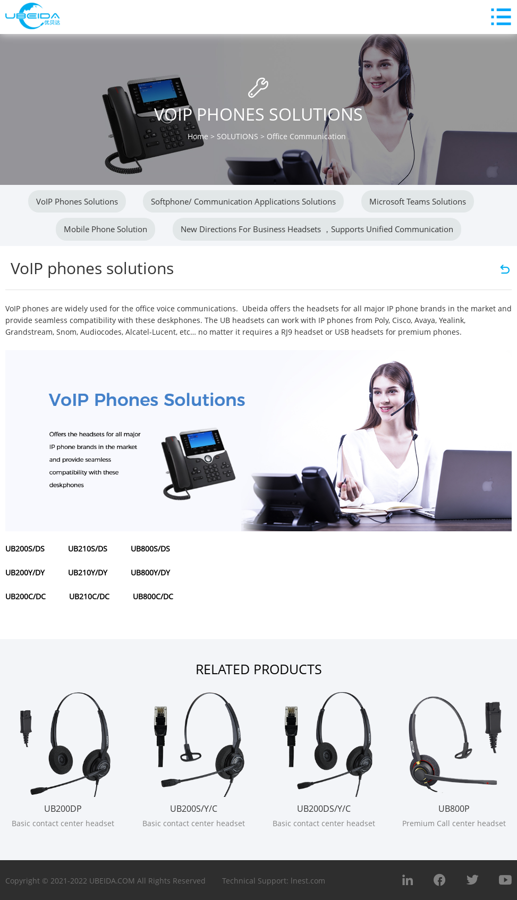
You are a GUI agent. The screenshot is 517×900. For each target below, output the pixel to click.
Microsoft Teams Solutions (417, 201)
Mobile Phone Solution (105, 229)
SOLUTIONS (237, 136)
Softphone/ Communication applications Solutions (243, 201)
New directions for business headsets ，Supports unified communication (317, 229)
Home (198, 136)
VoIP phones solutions (77, 201)
